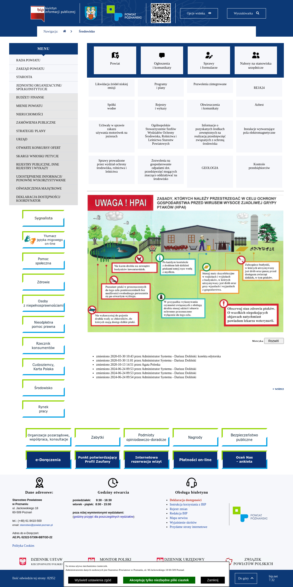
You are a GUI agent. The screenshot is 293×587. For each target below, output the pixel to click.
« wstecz (278, 389)
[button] (246, 578)
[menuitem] (43, 60)
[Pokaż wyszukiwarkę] (246, 13)
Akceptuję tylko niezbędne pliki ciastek (159, 580)
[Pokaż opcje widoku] (199, 13)
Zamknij (212, 580)
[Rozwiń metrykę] (274, 341)
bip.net (275, 578)
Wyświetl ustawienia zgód (93, 580)
